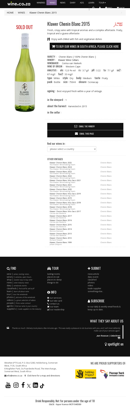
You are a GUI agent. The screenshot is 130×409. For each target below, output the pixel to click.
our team (53, 306)
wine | (18, 274)
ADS (82, 2)
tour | (17, 294)
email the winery (87, 126)
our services (54, 297)
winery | (19, 277)
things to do (52, 282)
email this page (86, 133)
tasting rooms (53, 274)
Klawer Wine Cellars (68, 60)
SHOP (120, 7)
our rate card (54, 300)
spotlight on (114, 343)
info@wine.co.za (14, 375)
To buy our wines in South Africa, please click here (85, 46)
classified (92, 279)
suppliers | (24, 309)
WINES (53, 2)
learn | (18, 291)
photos (91, 282)
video (90, 285)
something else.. (95, 291)
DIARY (72, 2)
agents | (22, 306)
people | (19, 303)
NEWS (62, 2)
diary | (17, 285)
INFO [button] (108, 7)
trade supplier (94, 288)
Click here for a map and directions (43, 375)
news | (18, 282)
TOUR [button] (103, 2)
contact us (53, 303)
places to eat (53, 277)
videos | (21, 300)
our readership (55, 309)
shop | (19, 279)
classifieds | (20, 288)
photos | (21, 297)
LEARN (91, 2)
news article (93, 274)
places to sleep (54, 279)
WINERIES (41, 2)
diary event (93, 277)
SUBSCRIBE (96, 300)
